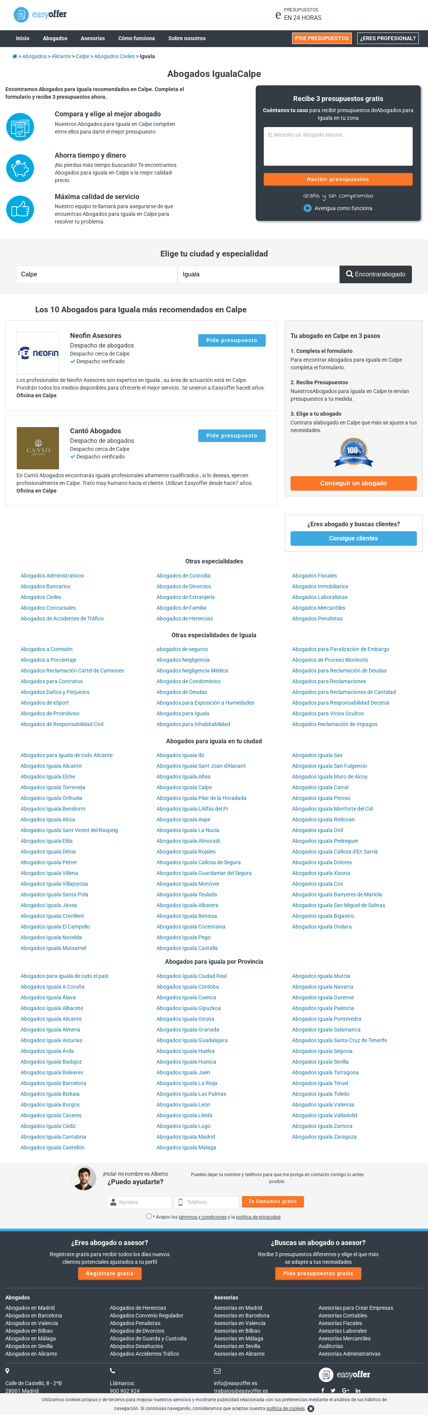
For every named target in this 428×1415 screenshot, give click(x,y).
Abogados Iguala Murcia (321, 976)
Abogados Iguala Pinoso (321, 798)
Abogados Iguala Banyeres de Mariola (337, 894)
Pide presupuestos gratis (318, 1273)
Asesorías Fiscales (340, 1323)
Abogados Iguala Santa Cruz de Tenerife (339, 1040)
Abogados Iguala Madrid (186, 1137)
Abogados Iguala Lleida (184, 1115)
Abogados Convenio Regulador (146, 1315)
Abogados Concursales (48, 608)
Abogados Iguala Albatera (188, 905)
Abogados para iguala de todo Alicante (67, 755)
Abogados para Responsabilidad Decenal (340, 703)
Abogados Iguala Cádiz (48, 1126)
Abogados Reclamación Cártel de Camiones (72, 671)
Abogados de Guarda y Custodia (148, 1338)
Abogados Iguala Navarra (322, 987)
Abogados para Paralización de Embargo (340, 649)
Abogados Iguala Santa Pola (54, 894)
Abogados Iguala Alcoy (48, 819)
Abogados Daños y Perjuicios (55, 692)
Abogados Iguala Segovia (322, 1051)
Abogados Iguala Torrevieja (53, 787)
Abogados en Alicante (31, 1354)
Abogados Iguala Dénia (48, 852)
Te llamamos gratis (273, 1201)
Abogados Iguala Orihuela (51, 798)
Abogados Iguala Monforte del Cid (332, 809)
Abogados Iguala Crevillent (52, 916)
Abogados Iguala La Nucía (188, 830)
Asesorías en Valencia (240, 1323)
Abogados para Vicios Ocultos (328, 713)
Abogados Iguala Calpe (184, 787)
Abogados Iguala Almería (50, 1030)
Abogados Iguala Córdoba (188, 987)
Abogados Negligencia (183, 660)
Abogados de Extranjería (186, 597)
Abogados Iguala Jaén (183, 1072)
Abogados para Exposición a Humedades (205, 703)
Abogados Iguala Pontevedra (326, 1019)
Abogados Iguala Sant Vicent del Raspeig (69, 830)
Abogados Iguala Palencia (323, 1008)
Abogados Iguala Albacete (52, 1008)
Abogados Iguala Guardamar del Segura (204, 873)
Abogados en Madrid (30, 1308)
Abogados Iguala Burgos (50, 1105)
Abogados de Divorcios (184, 586)
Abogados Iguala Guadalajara (192, 1040)
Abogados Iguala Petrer (49, 862)
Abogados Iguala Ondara (322, 927)
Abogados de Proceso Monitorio (330, 660)
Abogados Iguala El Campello (55, 927)
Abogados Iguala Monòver (188, 884)
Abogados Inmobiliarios (320, 586)
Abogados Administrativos (52, 576)
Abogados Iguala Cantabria (53, 1137)
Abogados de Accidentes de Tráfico (62, 618)
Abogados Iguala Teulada (187, 894)
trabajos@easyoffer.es (241, 1391)
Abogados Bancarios (45, 586)
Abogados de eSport (45, 703)
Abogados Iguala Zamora (322, 1126)
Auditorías (331, 1346)
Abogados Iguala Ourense (323, 997)
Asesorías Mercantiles (345, 1338)
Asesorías (226, 1297)
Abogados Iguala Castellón (53, 1147)
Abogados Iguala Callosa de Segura (199, 862)
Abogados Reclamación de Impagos (334, 724)
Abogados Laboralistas (320, 597)
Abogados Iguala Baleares (52, 1072)
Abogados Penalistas (317, 618)
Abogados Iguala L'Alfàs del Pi (192, 809)
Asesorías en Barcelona (242, 1315)
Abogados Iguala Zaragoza (324, 1137)
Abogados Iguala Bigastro (323, 916)
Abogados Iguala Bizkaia (50, 1094)
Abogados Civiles (41, 597)
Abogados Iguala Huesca (186, 1062)
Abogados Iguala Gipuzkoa (189, 1008)
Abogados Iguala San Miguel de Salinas (338, 905)
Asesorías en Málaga (238, 1338)
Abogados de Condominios (189, 681)
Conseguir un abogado (353, 483)
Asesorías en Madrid (238, 1308)
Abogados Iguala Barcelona (54, 1083)
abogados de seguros (182, 649)
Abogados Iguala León (183, 1105)
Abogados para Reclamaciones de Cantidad (344, 692)
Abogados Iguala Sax (317, 755)
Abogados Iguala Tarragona (325, 1072)
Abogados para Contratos (52, 681)
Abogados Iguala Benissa (187, 916)
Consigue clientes (353, 538)
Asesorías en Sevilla (237, 1346)
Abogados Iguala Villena (49, 873)
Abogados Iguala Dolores (322, 862)
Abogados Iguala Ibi (180, 755)
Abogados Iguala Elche (48, 777)
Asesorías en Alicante (239, 1354)
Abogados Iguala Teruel (320, 1083)
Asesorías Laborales (343, 1331)
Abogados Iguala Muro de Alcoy (330, 777)
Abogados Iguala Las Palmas (191, 1094)
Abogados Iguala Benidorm (53, 809)
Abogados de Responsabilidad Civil (62, 724)
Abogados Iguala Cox (317, 884)
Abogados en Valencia (31, 1323)
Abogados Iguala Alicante (51, 766)
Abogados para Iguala (183, 713)
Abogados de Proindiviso (50, 713)
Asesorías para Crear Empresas (356, 1308)
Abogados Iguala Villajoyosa (54, 884)
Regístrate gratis (110, 1273)
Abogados (17, 1297)
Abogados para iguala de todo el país (64, 976)
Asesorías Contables (343, 1315)
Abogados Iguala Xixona (321, 873)
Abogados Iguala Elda (47, 841)
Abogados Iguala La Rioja (187, 1083)
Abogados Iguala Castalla (187, 948)
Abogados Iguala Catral (320, 787)
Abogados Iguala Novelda (51, 937)
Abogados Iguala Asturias (51, 1040)
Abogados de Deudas (182, 692)
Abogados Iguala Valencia (323, 1105)
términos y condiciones (203, 1217)
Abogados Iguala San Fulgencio (329, 766)
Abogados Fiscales (314, 576)
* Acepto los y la (214, 1217)
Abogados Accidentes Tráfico (144, 1354)
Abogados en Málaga (30, 1338)
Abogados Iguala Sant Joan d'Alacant (201, 766)
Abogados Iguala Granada (188, 1030)
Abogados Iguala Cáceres (51, 1115)
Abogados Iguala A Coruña (53, 987)
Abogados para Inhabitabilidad (193, 724)
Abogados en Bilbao (29, 1331)
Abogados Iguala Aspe (183, 819)
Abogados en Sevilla (29, 1346)
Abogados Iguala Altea (184, 777)
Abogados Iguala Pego (184, 937)
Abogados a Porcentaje (48, 660)
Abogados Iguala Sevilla (320, 1062)
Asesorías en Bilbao (237, 1331)
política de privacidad (258, 1217)
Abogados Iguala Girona (185, 1019)
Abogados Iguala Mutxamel (53, 948)
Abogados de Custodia (184, 576)
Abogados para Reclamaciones (329, 681)
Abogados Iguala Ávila (47, 1051)
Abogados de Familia (181, 608)
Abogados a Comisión (47, 649)
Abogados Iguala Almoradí (188, 841)
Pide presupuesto (231, 340)
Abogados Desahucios (136, 1346)
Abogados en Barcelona (33, 1315)
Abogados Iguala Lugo (184, 1126)
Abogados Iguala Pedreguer (325, 841)
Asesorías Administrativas (350, 1354)
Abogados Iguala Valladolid (324, 1115)
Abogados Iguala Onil (317, 830)
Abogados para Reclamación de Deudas (339, 671)
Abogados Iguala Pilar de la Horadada (202, 798)
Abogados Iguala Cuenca (186, 997)
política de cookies (285, 1408)
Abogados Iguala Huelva (186, 1051)
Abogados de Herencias (185, 618)
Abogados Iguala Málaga (186, 1147)
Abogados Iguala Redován (323, 819)
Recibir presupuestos (338, 179)
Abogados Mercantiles (318, 608)
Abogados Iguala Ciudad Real (192, 976)
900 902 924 (125, 1391)
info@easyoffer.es (235, 1383)
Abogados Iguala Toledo (321, 1094)
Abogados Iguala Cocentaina (191, 927)
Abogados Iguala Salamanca (326, 1030)
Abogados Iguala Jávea (49, 905)
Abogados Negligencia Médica (192, 671)
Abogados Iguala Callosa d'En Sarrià (335, 852)
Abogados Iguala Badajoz (51, 1062)
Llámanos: (122, 1383)
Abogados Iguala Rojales (186, 852)
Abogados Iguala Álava (48, 997)
